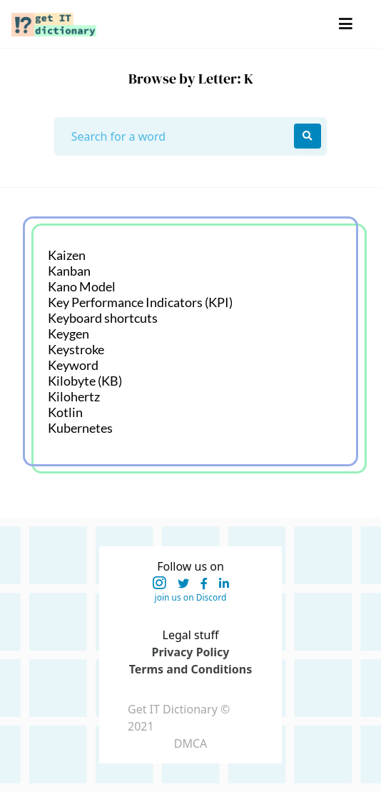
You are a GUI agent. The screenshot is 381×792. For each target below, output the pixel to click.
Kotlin (65, 412)
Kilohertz (74, 396)
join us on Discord (191, 597)
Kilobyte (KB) (85, 381)
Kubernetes (80, 428)
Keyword (73, 365)
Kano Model (82, 286)
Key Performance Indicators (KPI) (140, 302)
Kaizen (67, 255)
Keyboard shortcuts (103, 318)
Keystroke (76, 349)
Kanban (69, 271)
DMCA (191, 743)
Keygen (68, 333)
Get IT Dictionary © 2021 (179, 717)
